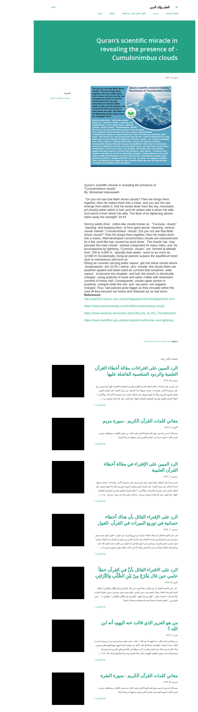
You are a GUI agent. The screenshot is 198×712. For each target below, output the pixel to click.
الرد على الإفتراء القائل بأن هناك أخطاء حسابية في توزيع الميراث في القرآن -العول (122, 520)
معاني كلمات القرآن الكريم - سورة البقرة (123, 675)
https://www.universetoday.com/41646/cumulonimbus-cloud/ (109, 306)
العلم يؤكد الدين (144, 7)
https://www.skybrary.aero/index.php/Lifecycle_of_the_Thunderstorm (114, 313)
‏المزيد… (84, 13)
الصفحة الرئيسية (157, 13)
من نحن (140, 13)
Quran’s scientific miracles (44, 98)
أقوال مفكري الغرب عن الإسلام (118, 13)
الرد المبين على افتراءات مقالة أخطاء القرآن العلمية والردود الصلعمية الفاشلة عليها (120, 371)
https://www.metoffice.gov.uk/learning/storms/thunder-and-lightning (113, 320)
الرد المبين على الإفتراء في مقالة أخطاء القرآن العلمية (125, 467)
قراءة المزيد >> (84, 405)
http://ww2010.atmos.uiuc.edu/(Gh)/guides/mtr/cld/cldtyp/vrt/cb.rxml (114, 299)
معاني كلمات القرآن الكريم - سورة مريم (124, 421)
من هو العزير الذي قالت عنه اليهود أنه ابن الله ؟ (123, 626)
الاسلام (96, 13)
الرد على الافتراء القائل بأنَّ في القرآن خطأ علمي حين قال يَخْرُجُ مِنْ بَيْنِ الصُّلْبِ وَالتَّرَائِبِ (121, 573)
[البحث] (37, 7)
